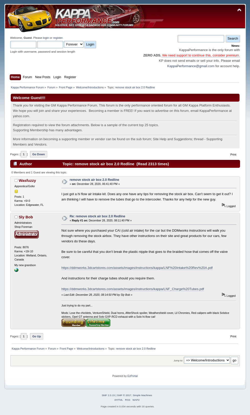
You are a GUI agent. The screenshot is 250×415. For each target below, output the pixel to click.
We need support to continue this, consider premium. (200, 55)
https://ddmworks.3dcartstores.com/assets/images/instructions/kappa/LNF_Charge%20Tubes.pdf (132, 289)
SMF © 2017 (124, 395)
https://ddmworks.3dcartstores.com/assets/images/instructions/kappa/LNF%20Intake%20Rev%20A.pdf (137, 268)
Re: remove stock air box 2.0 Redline (97, 216)
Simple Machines (142, 395)
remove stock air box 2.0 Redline (94, 180)
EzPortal (132, 375)
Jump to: (178, 360)
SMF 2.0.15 (108, 395)
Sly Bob (26, 217)
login (46, 37)
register (58, 37)
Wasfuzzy (27, 180)
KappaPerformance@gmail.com (190, 66)
